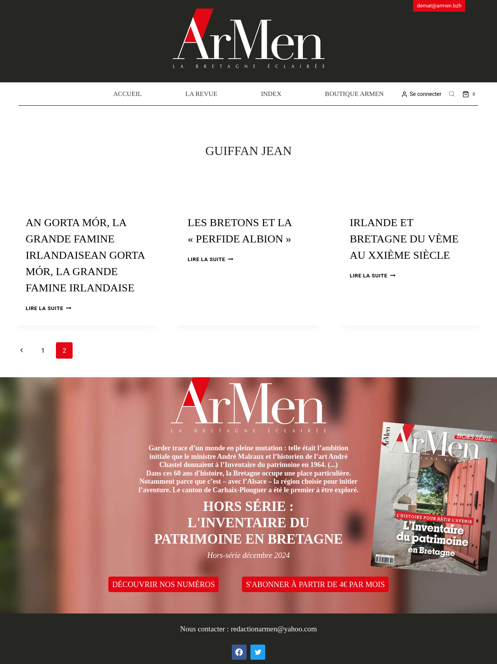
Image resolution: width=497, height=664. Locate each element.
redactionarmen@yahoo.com (274, 629)
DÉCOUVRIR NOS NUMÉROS (163, 584)
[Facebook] (239, 652)
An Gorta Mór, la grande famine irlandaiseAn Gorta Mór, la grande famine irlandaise (85, 255)
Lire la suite (48, 308)
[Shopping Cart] (470, 93)
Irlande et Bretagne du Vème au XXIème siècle (404, 238)
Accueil (127, 94)
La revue (201, 94)
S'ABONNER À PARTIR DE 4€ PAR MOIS (315, 584)
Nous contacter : (205, 629)
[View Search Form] (452, 94)
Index (271, 94)
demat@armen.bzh (439, 5)
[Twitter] (257, 652)
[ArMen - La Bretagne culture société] (249, 38)
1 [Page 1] (43, 350)
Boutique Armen (354, 94)
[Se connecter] (421, 94)
